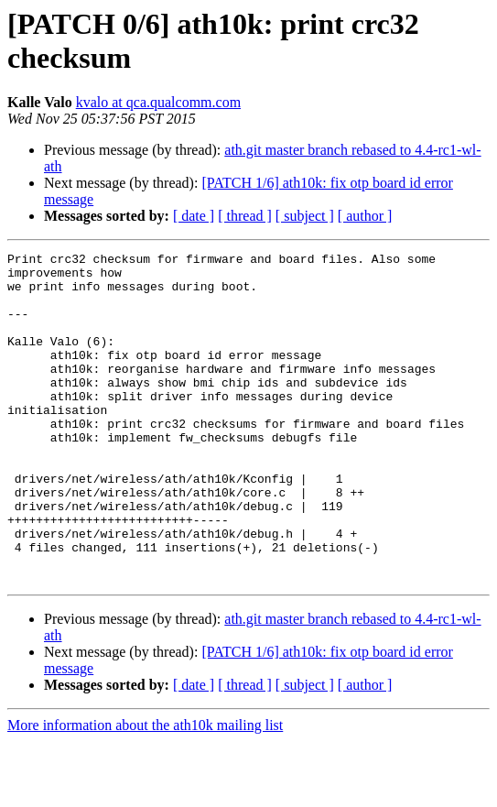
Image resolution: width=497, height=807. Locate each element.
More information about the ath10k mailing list (145, 791)
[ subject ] (305, 216)
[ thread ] (245, 216)
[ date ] (193, 216)
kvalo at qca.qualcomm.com (158, 102)
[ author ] (365, 216)
